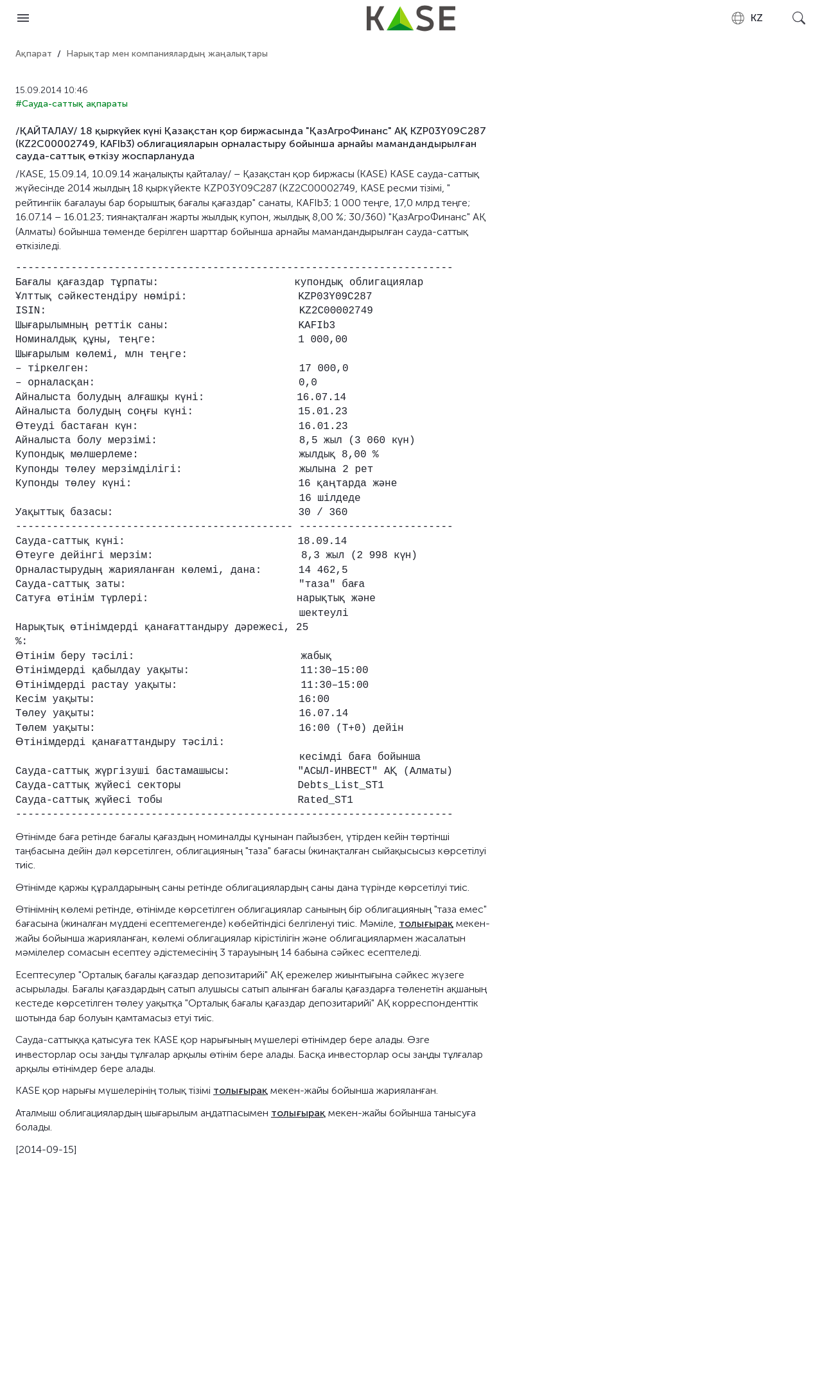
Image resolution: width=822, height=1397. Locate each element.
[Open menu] (23, 18)
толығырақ (426, 923)
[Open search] (799, 18)
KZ (746, 18)
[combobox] (746, 18)
